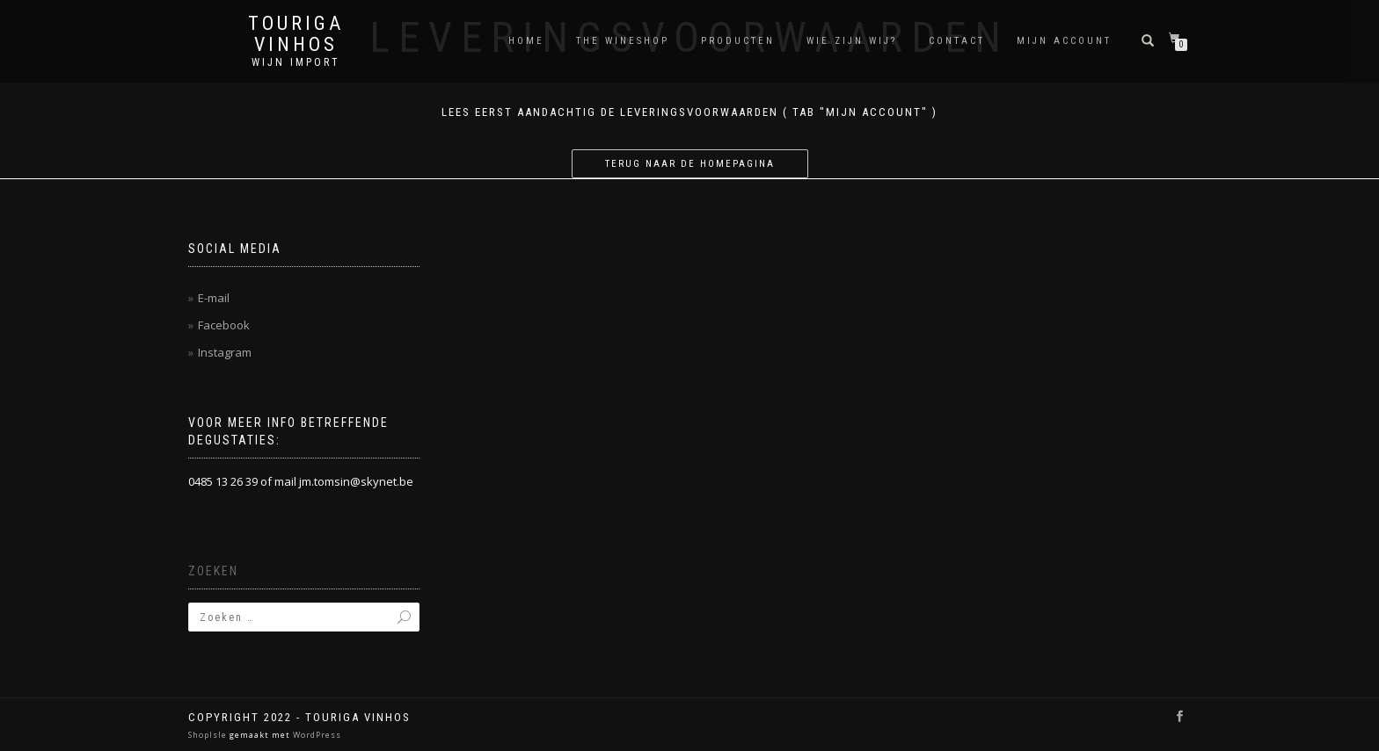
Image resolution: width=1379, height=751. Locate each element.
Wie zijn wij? (851, 41)
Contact (957, 41)
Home (526, 41)
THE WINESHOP (622, 41)
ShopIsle (209, 734)
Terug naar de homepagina (690, 164)
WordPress (315, 734)
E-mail (214, 298)
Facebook (224, 325)
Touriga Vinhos (296, 34)
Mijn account (1064, 41)
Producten (738, 41)
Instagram (225, 352)
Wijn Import (296, 62)
